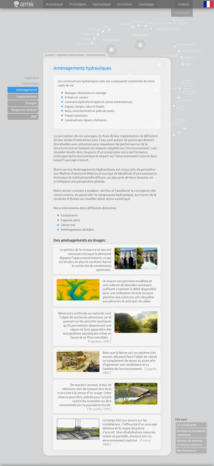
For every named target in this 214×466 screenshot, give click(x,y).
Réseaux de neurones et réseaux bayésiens (190, 442)
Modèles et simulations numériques (191, 432)
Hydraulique (102, 4)
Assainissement (27, 96)
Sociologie (146, 4)
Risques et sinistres (24, 110)
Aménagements (26, 89)
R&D (34, 116)
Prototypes (78, 4)
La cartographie (186, 424)
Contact (183, 4)
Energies (31, 103)
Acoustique (54, 4)
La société (182, 12)
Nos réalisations (186, 450)
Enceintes (124, 4)
